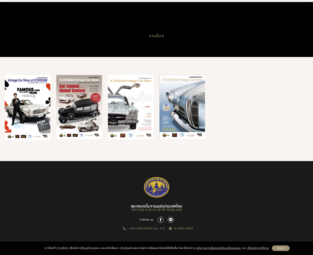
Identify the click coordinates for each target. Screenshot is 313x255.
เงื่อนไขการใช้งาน (257, 248)
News (180, 9)
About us (104, 9)
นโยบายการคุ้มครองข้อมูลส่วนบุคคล (218, 248)
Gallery (213, 9)
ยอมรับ (281, 248)
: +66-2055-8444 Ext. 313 (144, 228)
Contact (242, 9)
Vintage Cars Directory (141, 9)
